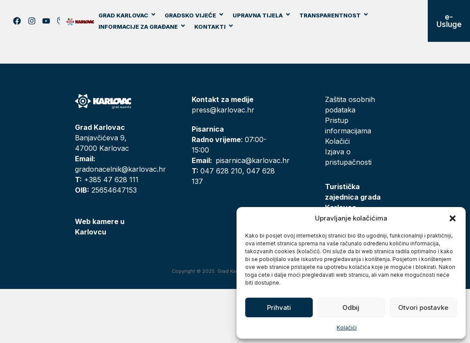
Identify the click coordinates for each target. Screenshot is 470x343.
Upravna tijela (262, 15)
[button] (452, 218)
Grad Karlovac (127, 15)
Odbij (350, 307)
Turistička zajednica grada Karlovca (353, 197)
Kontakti (214, 26)
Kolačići (347, 327)
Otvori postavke (423, 307)
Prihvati (279, 307)
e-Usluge (449, 21)
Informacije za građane (142, 26)
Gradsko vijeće (194, 15)
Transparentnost (334, 15)
